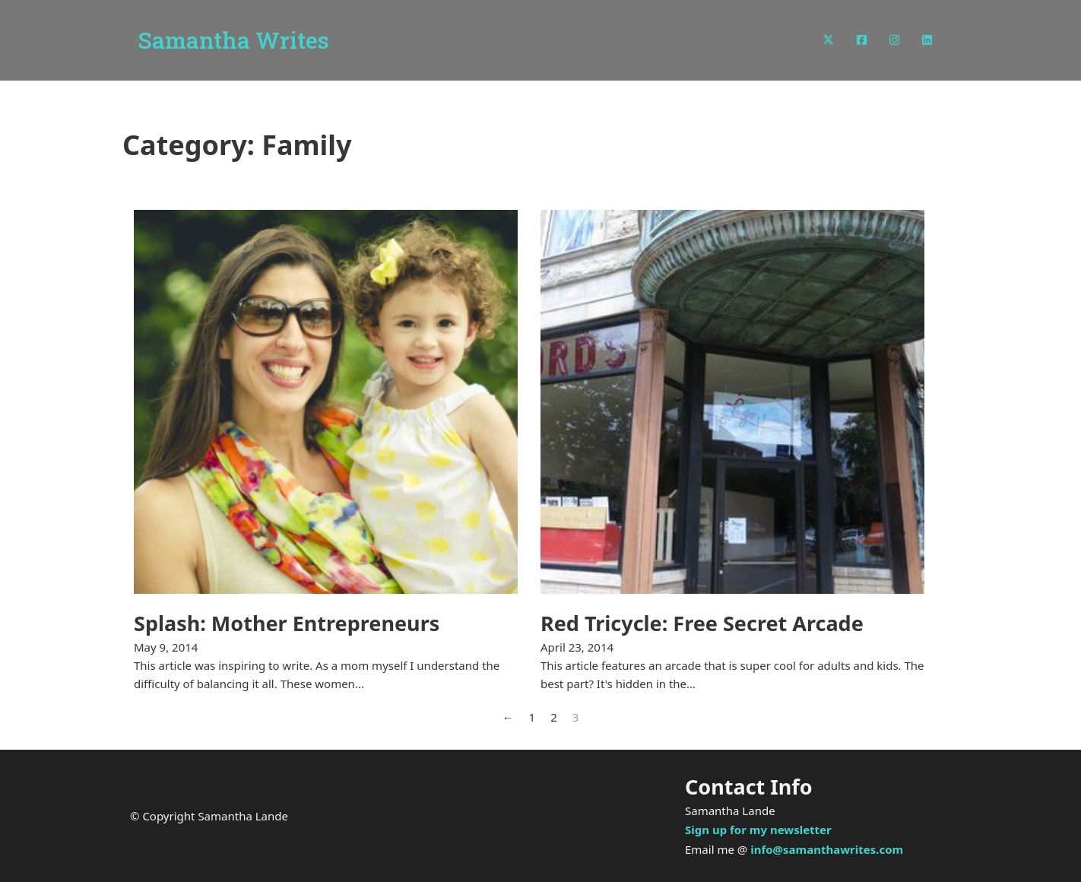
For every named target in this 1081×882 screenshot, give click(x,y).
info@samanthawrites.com (826, 849)
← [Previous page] (508, 717)
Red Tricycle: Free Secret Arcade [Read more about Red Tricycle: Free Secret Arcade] (702, 623)
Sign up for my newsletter (758, 829)
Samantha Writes (233, 40)
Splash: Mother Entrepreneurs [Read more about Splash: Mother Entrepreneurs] (286, 623)
